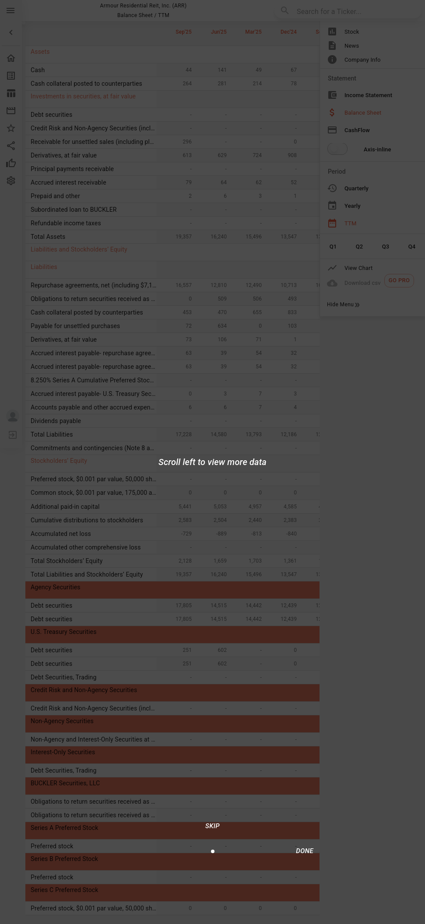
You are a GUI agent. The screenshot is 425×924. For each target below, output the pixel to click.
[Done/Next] (305, 851)
